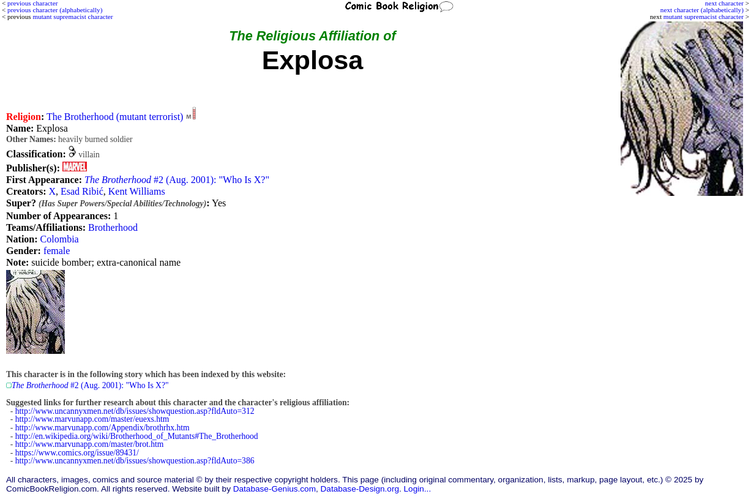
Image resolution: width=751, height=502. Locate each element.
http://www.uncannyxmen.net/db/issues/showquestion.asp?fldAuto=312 (135, 411)
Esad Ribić (82, 191)
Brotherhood (113, 227)
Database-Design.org (360, 488)
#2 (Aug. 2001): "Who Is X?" (176, 179)
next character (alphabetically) (702, 9)
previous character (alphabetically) (54, 9)
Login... (418, 488)
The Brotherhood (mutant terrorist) (115, 116)
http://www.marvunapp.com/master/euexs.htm (92, 419)
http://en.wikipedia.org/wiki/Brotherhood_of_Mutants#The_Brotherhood (136, 436)
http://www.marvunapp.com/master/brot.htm (89, 444)
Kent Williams (136, 191)
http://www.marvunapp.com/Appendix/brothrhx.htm (102, 427)
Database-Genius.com (274, 488)
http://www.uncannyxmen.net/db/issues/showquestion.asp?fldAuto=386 (135, 460)
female (56, 250)
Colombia (59, 239)
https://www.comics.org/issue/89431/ (77, 452)
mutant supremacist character (703, 16)
